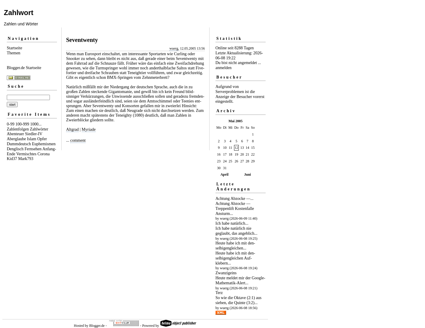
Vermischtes (26, 154)
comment (78, 140)
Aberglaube (16, 139)
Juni (247, 174)
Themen (13, 53)
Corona (43, 154)
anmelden (223, 68)
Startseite (14, 48)
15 (253, 148)
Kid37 (12, 158)
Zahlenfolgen (18, 129)
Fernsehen (33, 149)
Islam (31, 139)
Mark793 (25, 158)
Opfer (42, 139)
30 (218, 168)
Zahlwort (18, 13)
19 (236, 154)
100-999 (22, 124)
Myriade (89, 129)
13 (242, 148)
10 (225, 148)
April (224, 174)
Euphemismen (43, 144)
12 (236, 148)
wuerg (173, 48)
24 (225, 161)
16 (218, 154)
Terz (219, 293)
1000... (36, 124)
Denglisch (15, 149)
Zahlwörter (39, 129)
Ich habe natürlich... (232, 223)
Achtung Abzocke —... (234, 198)
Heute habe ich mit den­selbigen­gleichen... (235, 245)
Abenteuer (15, 134)
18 (230, 154)
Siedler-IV (33, 134)
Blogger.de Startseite (24, 68)
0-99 (10, 124)
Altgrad (72, 129)
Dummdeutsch (19, 144)
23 (218, 161)
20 (242, 154)
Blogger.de (96, 326)
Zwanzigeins (226, 273)
